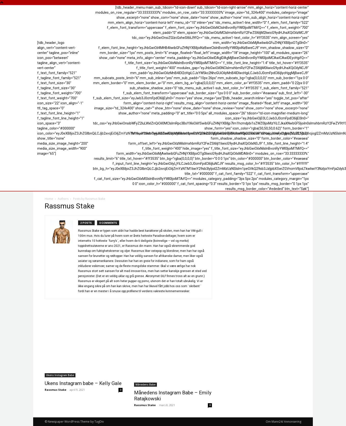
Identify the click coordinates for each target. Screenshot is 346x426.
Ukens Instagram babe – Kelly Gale (83, 383)
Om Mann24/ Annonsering (283, 422)
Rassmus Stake (55, 389)
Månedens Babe (145, 384)
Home (49, 199)
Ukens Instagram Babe (60, 375)
